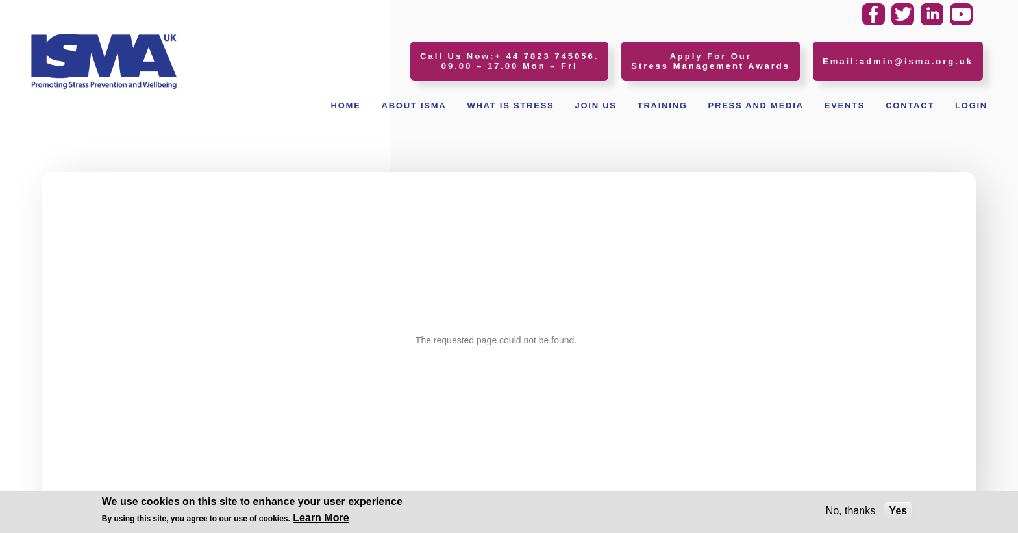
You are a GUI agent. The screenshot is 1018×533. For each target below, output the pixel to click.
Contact (910, 105)
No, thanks (850, 511)
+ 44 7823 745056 (545, 56)
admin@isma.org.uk (916, 61)
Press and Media (756, 105)
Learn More (321, 519)
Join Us (595, 105)
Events (845, 105)
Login (971, 105)
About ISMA (414, 105)
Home (346, 105)
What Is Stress (510, 105)
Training (663, 105)
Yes (898, 511)
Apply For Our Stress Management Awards (710, 61)
